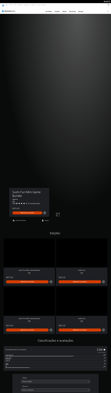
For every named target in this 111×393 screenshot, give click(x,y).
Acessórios (26, 4)
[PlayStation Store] (9, 9)
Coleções (48, 10)
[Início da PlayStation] (3, 5)
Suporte (43, 4)
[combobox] (55, 379)
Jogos (6, 4)
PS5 (11, 4)
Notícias (33, 4)
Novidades (40, 10)
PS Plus (20, 4)
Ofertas (55, 10)
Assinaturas (63, 10)
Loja (38, 4)
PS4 (15, 4)
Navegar (71, 10)
